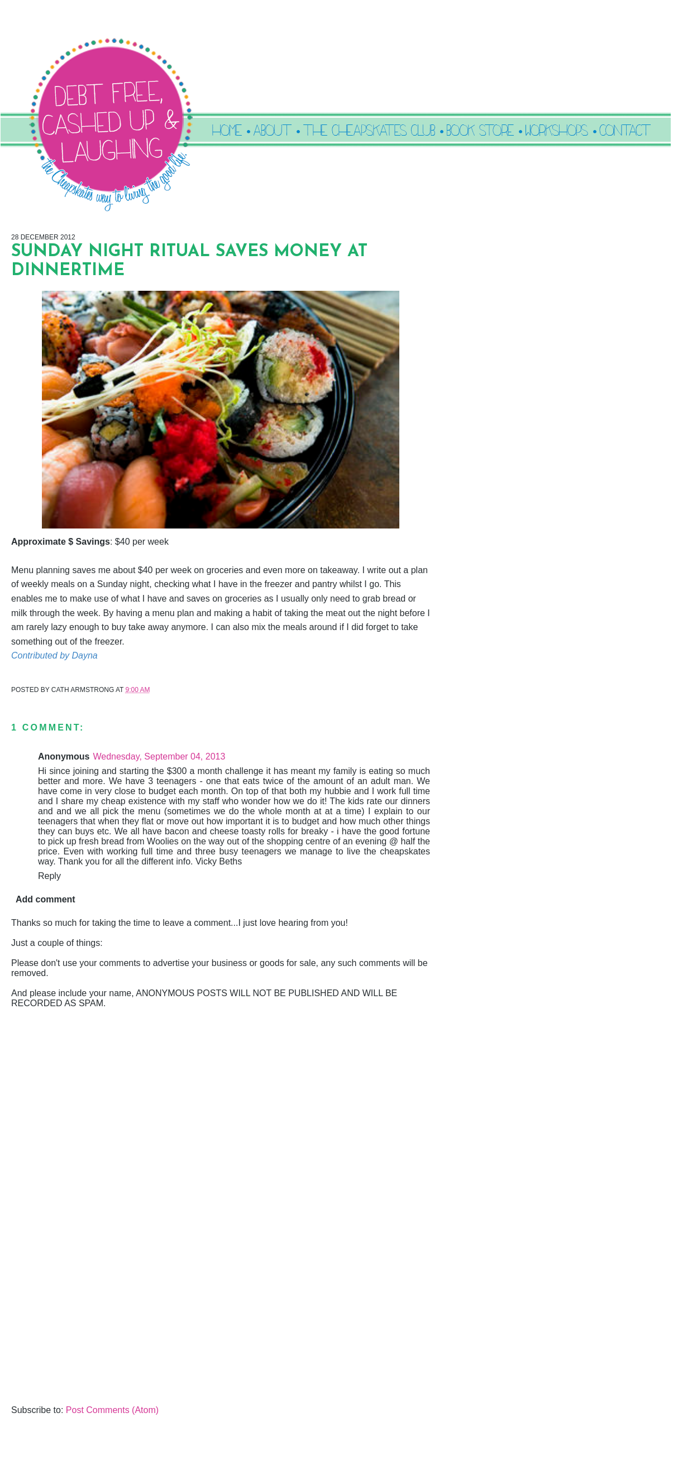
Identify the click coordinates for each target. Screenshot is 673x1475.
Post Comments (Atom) (112, 1410)
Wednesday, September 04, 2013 (159, 756)
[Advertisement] (95, 1327)
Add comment (45, 899)
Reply (49, 876)
